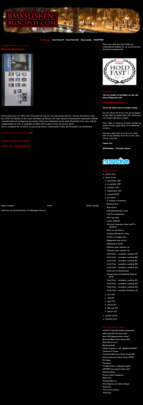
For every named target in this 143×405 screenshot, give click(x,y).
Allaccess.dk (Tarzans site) (115, 333)
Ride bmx (107, 378)
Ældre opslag (92, 205)
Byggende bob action (117, 240)
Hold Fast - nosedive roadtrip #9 (122, 254)
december (112, 181)
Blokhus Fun (112, 204)
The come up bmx (111, 390)
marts (110, 305)
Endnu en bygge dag (116, 237)
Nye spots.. (112, 207)
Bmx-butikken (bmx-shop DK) (116, 339)
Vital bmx (107, 393)
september (112, 191)
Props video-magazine (113, 375)
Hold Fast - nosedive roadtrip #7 (122, 261)
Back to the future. (13, 49)
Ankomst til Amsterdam (118, 271)
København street (115, 244)
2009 (109, 319)
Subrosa (107, 387)
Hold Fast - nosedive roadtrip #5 (122, 267)
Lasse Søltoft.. (114, 221)
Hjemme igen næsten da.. (118, 247)
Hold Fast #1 (58, 40)
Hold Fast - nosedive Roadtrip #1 (122, 290)
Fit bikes (106, 360)
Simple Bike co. (110, 381)
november (112, 184)
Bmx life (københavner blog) (116, 336)
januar (110, 311)
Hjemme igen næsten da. (118, 250)
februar (111, 308)
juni (109, 294)
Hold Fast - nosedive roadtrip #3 (122, 283)
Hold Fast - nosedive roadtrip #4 (122, 280)
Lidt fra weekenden (115, 214)
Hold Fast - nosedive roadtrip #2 (122, 287)
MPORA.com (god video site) (116, 369)
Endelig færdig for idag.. (118, 233)
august (110, 194)
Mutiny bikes (109, 372)
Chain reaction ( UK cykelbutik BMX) (120, 348)
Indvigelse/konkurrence (117, 211)
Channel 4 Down (110, 351)
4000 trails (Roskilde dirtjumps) (118, 330)
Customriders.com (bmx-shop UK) (119, 354)
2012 (108, 174)
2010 (108, 316)
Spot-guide (86, 40)
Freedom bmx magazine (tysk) (117, 366)
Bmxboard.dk (109, 345)
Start (49, 205)
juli (109, 198)
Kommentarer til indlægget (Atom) (29, 210)
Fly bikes (107, 363)
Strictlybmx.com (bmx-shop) (116, 384)
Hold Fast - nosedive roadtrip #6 (122, 264)
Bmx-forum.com (110, 342)
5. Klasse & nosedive (116, 201)
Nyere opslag (7, 205)
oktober (111, 187)
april (109, 301)
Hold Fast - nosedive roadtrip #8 (122, 257)
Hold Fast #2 (72, 40)
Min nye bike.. (113, 217)
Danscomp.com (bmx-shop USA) (118, 357)
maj (109, 298)
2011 (108, 178)
